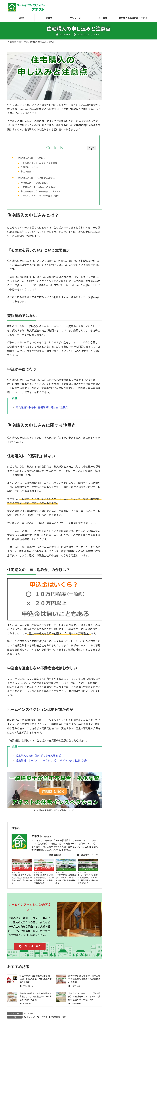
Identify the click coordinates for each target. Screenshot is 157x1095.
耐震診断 (115, 199)
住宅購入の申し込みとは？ (38, 158)
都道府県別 (95, 1064)
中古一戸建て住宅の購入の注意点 (21, 872)
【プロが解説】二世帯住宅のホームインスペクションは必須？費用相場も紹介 (66, 882)
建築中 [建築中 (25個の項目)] (116, 618)
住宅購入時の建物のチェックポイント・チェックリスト (129, 345)
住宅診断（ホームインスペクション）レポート (130, 329)
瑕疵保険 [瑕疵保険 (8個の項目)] (136, 625)
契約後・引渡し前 (120, 359)
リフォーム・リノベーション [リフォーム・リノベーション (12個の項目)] (129, 573)
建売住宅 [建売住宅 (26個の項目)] (118, 603)
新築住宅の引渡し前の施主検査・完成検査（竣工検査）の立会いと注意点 (131, 416)
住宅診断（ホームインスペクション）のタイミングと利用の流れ (51, 763)
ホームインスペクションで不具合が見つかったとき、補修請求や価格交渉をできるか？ (88, 882)
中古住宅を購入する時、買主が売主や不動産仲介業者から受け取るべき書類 (21, 882)
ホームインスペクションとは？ (71, 1064)
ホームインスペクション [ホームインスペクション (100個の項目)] (126, 558)
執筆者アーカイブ (87, 858)
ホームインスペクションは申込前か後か (45, 196)
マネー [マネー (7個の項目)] (116, 566)
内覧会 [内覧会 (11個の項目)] (134, 595)
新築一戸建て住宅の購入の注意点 (128, 377)
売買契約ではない (34, 167)
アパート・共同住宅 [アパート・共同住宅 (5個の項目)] (124, 551)
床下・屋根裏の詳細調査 (123, 213)
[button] (30, 949)
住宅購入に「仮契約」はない (40, 184)
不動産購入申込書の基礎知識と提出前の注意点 (42, 410)
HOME (13, 1064)
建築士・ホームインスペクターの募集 (37, 1064)
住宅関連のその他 (120, 353)
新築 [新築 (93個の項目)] (130, 618)
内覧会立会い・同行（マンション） (128, 239)
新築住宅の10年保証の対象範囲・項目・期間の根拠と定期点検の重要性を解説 (35, 982)
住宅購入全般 (118, 337)
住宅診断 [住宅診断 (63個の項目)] (118, 595)
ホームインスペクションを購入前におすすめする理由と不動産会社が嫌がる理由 (131, 466)
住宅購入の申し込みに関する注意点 (42, 179)
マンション (31, 1020)
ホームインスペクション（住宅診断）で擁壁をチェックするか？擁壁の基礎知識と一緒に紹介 (84, 999)
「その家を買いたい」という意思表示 (44, 163)
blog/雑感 (116, 303)
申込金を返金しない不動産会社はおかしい (46, 192)
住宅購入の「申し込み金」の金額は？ (44, 188)
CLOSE (91, 148)
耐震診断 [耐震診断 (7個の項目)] (118, 632)
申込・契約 (28, 1017)
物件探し (116, 384)
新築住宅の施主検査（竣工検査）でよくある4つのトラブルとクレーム (131, 517)
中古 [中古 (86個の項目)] (143, 588)
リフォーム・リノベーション (126, 315)
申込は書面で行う (34, 171)
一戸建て (43, 1020)
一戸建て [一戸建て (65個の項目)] (118, 581)
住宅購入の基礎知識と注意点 (118, 1064)
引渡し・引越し (119, 365)
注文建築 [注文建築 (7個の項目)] (118, 625)
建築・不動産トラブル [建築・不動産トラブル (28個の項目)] (125, 610)
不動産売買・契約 (58, 1020)
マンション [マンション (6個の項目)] (134, 566)
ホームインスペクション (66, 873)
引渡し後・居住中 (120, 371)
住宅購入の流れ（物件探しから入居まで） (39, 758)
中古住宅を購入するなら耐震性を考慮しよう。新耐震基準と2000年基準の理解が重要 (44, 882)
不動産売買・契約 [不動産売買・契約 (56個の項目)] (123, 588)
